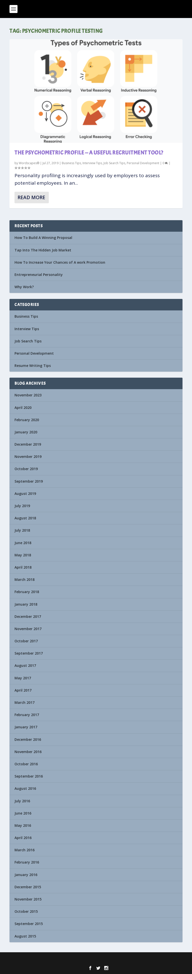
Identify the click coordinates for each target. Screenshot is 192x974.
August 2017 (25, 665)
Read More (31, 197)
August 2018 (25, 518)
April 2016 (23, 837)
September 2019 (28, 481)
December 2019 (27, 444)
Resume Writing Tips (32, 365)
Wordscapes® (29, 163)
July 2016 (22, 801)
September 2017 (28, 653)
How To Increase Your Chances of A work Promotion (59, 262)
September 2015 (28, 923)
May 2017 (22, 678)
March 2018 (24, 579)
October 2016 (26, 764)
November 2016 (28, 751)
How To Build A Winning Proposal (43, 237)
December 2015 (27, 887)
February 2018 (26, 591)
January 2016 (25, 874)
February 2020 (26, 419)
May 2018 (22, 555)
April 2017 (23, 690)
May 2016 (22, 825)
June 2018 (22, 542)
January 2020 (25, 432)
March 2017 (24, 702)
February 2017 (26, 714)
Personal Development (143, 163)
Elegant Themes (87, 959)
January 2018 (25, 604)
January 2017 (25, 727)
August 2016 (25, 788)
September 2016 (28, 776)
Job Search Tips (114, 163)
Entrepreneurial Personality (38, 274)
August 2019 (25, 493)
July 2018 (22, 530)
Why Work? (24, 286)
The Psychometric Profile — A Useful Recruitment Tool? (88, 152)
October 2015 (26, 911)
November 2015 (28, 899)
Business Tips (71, 163)
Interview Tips (92, 163)
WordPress (129, 959)
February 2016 (26, 862)
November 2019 (28, 456)
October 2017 (26, 641)
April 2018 (23, 567)
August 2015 (25, 936)
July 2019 (22, 505)
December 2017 (27, 616)
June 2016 (22, 813)
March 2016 (24, 850)
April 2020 (23, 407)
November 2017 (28, 628)
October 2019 (26, 468)
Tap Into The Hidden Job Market (42, 250)
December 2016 (27, 739)
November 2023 (28, 395)
